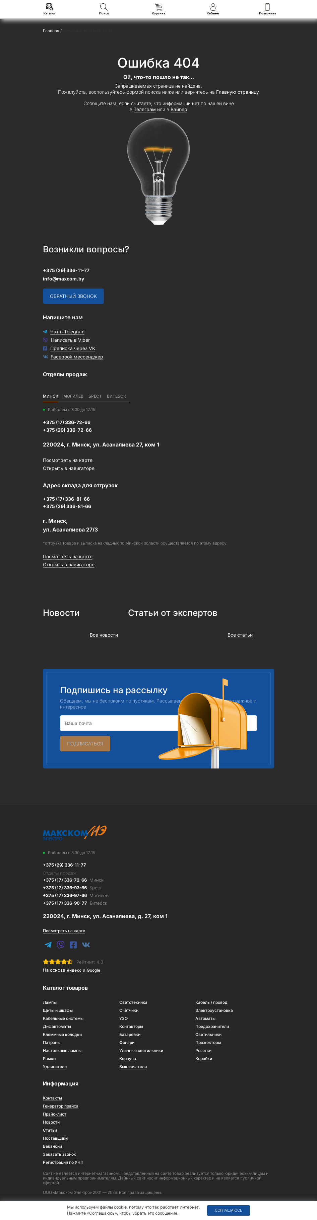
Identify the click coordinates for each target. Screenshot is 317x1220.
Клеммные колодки (62, 1034)
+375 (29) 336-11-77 (66, 270)
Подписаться (85, 743)
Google (93, 970)
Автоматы (205, 1018)
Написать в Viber (70, 340)
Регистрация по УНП (63, 1162)
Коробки (203, 1058)
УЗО (123, 1018)
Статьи (50, 1130)
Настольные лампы (62, 1050)
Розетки (203, 1050)
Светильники (208, 1034)
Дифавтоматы (57, 1026)
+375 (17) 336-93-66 (72, 887)
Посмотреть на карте (67, 460)
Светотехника (133, 1002)
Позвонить (267, 9)
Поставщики (55, 1138)
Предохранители (212, 1026)
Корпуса (127, 1058)
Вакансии (52, 1146)
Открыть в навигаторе (68, 468)
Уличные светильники (141, 1050)
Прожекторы (208, 1042)
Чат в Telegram (67, 331)
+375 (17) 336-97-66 (75, 895)
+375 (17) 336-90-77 (75, 903)
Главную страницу (237, 92)
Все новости (104, 635)
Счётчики (128, 1010)
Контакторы (131, 1026)
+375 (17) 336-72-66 (73, 880)
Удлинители (55, 1066)
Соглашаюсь (228, 1210)
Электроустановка (214, 1010)
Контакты (52, 1098)
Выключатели (133, 1066)
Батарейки (129, 1034)
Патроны (51, 1042)
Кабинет (213, 9)
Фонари (126, 1042)
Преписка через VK (72, 348)
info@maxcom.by (63, 278)
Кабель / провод (211, 1002)
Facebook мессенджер (77, 356)
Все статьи (240, 635)
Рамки (49, 1058)
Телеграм (145, 109)
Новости (51, 1122)
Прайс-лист (54, 1114)
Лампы (50, 1002)
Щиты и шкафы (58, 1010)
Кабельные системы (63, 1018)
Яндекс (74, 970)
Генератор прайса (60, 1106)
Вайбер (179, 109)
